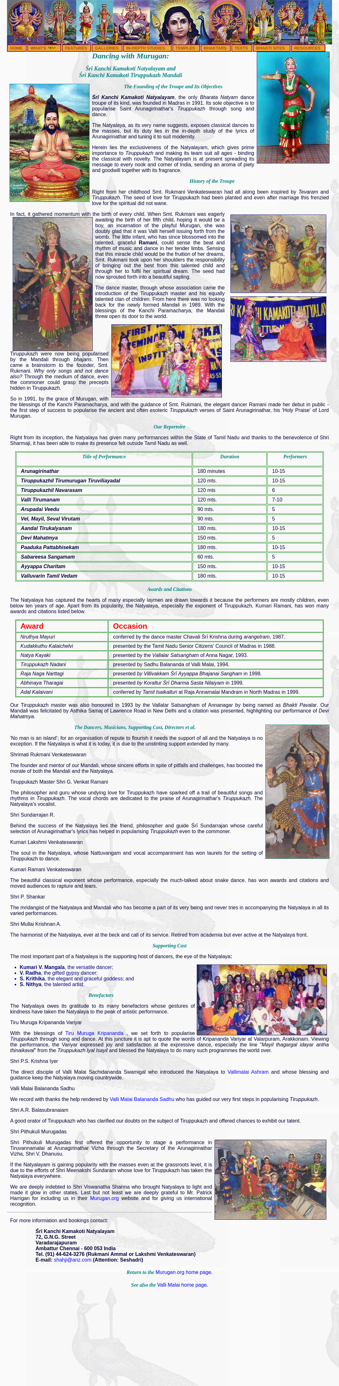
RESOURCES (307, 48)
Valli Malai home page (182, 1285)
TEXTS (241, 48)
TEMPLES (185, 48)
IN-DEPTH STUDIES (145, 48)
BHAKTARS (215, 48)
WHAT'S (43, 48)
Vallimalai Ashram (248, 1072)
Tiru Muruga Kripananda (96, 1033)
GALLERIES (106, 48)
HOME (16, 48)
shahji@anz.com (73, 1260)
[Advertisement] (169, 1339)
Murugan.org (104, 1198)
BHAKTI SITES (270, 48)
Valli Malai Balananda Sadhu (143, 1099)
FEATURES (76, 48)
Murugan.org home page (183, 1272)
